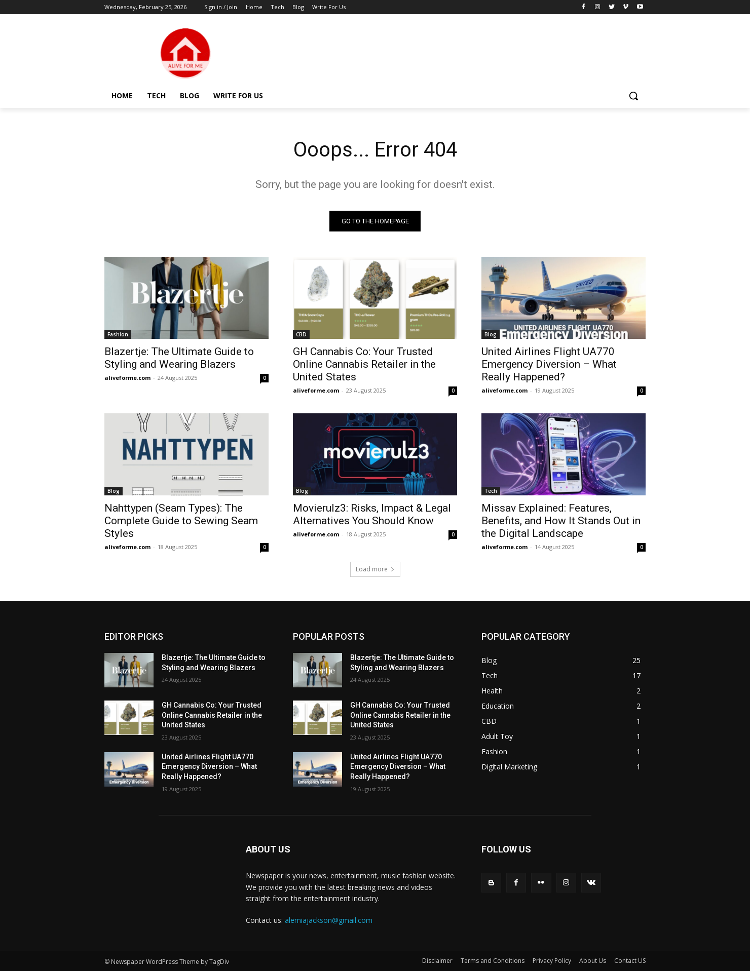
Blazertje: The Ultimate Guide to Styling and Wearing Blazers (179, 357)
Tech (490, 490)
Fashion (117, 334)
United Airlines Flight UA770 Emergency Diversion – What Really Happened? (549, 364)
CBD (301, 334)
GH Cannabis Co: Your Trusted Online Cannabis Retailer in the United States (364, 364)
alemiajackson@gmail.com (328, 920)
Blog (490, 334)
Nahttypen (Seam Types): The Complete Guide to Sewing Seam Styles (181, 520)
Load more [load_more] (375, 569)
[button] (633, 96)
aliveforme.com (127, 377)
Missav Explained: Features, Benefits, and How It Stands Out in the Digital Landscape (561, 520)
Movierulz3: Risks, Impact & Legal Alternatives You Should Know (372, 514)
